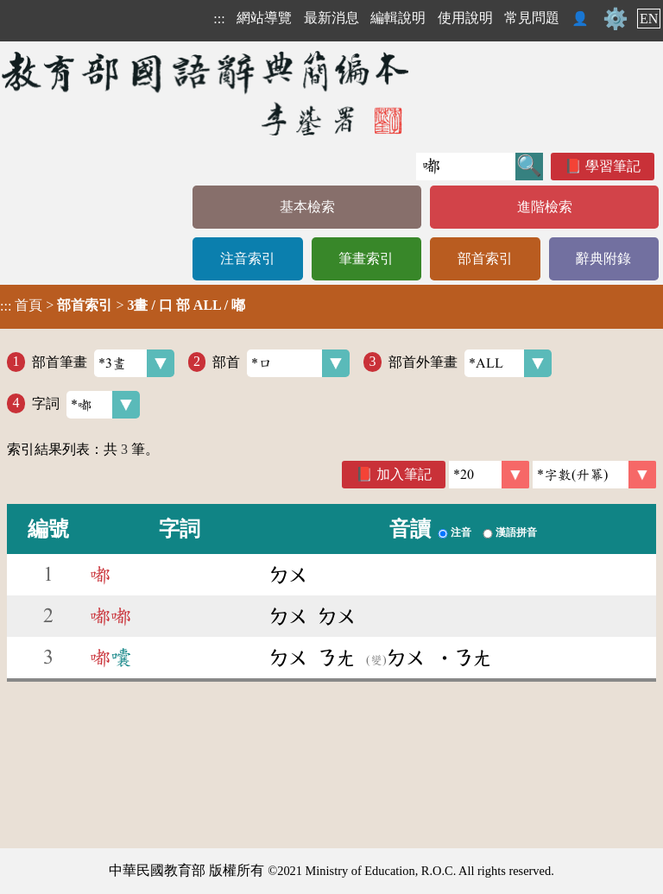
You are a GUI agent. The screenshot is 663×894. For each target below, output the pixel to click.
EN (649, 18)
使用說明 (465, 17)
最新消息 (331, 17)
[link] (594, 474)
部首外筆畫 (470, 363)
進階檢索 (544, 206)
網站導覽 (264, 17)
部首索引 (485, 258)
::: (218, 18)
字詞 (86, 405)
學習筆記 (613, 166)
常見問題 (531, 17)
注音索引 (247, 258)
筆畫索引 (366, 258)
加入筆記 (404, 474)
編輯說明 (398, 17)
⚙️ (615, 19)
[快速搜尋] (465, 166)
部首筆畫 (103, 363)
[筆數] (489, 474)
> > (122, 305)
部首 (281, 363)
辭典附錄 (603, 258)
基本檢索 (307, 206)
